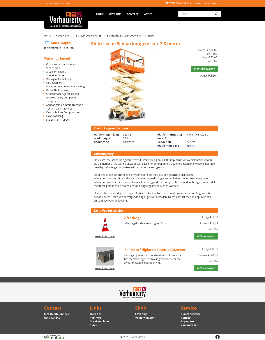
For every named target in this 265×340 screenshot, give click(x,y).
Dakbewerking (54, 116)
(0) (177, 3)
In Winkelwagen (204, 69)
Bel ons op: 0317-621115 (60, 3)
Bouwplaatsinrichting (58, 79)
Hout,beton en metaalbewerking (65, 86)
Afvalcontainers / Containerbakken (56, 73)
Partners (95, 317)
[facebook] (217, 337)
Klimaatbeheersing (57, 90)
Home (100, 14)
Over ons (115, 14)
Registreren (211, 3)
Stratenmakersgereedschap (62, 94)
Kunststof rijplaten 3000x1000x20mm (154, 249)
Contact (133, 14)
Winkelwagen (60, 43)
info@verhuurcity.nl (57, 314)
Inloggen (196, 3)
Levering (141, 314)
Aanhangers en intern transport (64, 105)
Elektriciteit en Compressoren (63, 112)
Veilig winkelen (145, 317)
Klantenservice (191, 314)
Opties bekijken (209, 75)
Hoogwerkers (64, 35)
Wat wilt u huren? (57, 58)
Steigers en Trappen (58, 119)
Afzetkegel (133, 218)
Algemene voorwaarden (189, 323)
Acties (148, 14)
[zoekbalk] (195, 14)
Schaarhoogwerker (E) (89, 35)
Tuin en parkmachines (59, 108)
